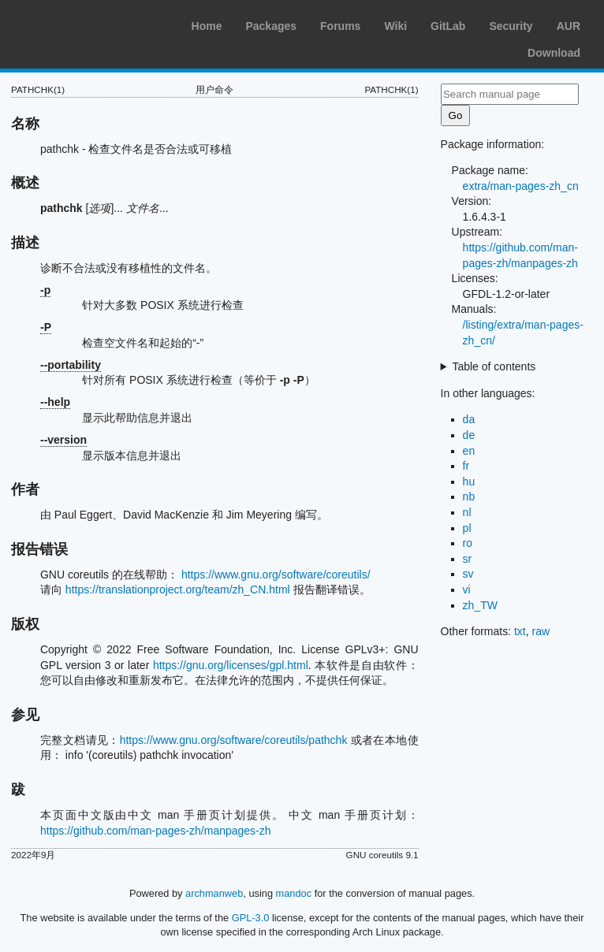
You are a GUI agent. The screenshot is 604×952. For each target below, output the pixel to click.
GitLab (448, 26)
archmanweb (214, 893)
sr (467, 558)
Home (207, 26)
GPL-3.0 (251, 918)
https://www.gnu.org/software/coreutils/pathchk (234, 740)
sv (468, 573)
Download (554, 52)
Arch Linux (87, 23)
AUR (568, 26)
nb (469, 496)
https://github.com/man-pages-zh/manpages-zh (155, 830)
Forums (340, 26)
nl (467, 512)
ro (467, 543)
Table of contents (493, 366)
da (469, 419)
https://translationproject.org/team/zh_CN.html (177, 589)
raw (541, 631)
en (469, 450)
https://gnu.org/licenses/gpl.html (230, 665)
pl (467, 528)
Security (510, 26)
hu (469, 481)
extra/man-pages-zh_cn (521, 186)
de (469, 435)
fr (466, 465)
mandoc (294, 893)
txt (520, 631)
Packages (270, 26)
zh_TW (480, 605)
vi (467, 589)
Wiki (395, 26)
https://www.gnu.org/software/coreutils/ (276, 574)
